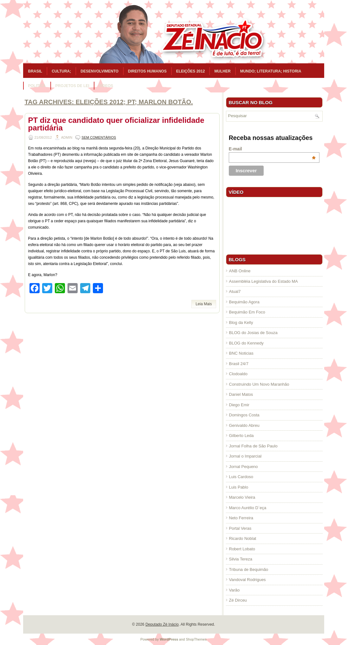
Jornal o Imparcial (245, 456)
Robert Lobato (242, 549)
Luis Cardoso (241, 476)
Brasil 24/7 (238, 363)
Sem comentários (98, 137)
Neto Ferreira (241, 517)
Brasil (35, 71)
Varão (234, 590)
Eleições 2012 (190, 71)
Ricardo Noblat (242, 538)
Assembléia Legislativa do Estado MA (263, 281)
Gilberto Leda (241, 435)
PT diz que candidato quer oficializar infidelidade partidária (116, 124)
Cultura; (61, 71)
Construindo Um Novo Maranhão (259, 384)
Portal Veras (240, 528)
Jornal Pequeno (243, 466)
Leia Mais (204, 304)
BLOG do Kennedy (246, 343)
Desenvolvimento (99, 71)
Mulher (222, 71)
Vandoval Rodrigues (247, 579)
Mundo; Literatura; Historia (270, 71)
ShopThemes (196, 639)
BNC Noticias (241, 353)
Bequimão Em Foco (247, 312)
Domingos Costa (244, 415)
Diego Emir (239, 404)
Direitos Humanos (147, 71)
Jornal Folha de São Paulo (253, 446)
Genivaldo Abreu (244, 425)
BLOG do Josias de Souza (253, 332)
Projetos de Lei (72, 86)
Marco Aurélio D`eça (248, 507)
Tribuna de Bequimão (248, 569)
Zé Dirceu (238, 600)
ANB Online (240, 271)
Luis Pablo (238, 487)
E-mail (272, 148)
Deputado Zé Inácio (162, 624)
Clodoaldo (238, 373)
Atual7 (235, 291)
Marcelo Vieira (242, 497)
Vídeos (106, 86)
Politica (37, 86)
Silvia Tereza (240, 559)
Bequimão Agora (244, 302)
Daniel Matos (241, 394)
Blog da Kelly (241, 322)
